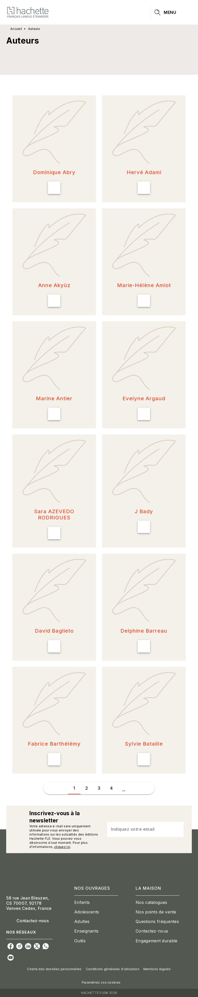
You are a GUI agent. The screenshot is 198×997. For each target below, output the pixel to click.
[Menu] (171, 12)
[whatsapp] (45, 946)
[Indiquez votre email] (139, 829)
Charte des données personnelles (54, 969)
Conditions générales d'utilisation (112, 969)
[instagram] (19, 946)
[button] (54, 148)
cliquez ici (62, 847)
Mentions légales (157, 969)
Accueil (16, 29)
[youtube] (10, 957)
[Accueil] (28, 12)
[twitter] (36, 946)
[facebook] (10, 946)
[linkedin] (28, 946)
